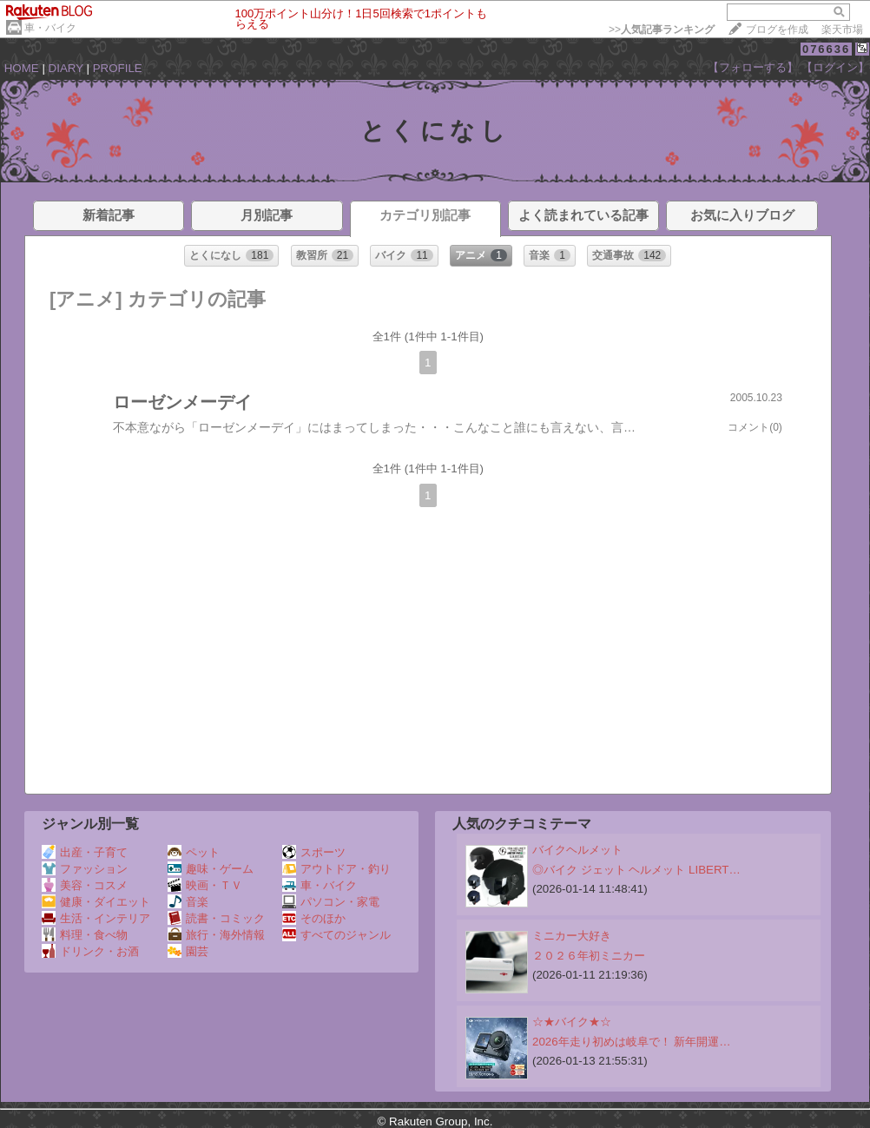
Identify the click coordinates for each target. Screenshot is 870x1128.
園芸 (188, 951)
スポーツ (314, 852)
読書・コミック (216, 918)
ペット (194, 852)
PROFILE (117, 68)
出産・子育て (85, 852)
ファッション (85, 868)
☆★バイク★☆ (571, 1021)
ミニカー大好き (571, 935)
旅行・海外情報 (216, 934)
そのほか (314, 918)
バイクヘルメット (577, 849)
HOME (21, 68)
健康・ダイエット (96, 901)
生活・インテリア (96, 918)
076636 (826, 49)
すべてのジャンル (336, 934)
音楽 (188, 901)
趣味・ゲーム (211, 868)
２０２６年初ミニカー (588, 955)
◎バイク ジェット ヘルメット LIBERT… (636, 869)
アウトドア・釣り (336, 868)
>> (662, 29)
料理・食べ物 (85, 934)
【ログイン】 (835, 67)
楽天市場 (842, 29)
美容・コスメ (85, 885)
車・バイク (50, 28)
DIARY (66, 68)
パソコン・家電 (330, 901)
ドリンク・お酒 (90, 951)
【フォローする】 (753, 67)
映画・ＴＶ (205, 885)
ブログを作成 (777, 29)
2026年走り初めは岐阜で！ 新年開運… (631, 1041)
